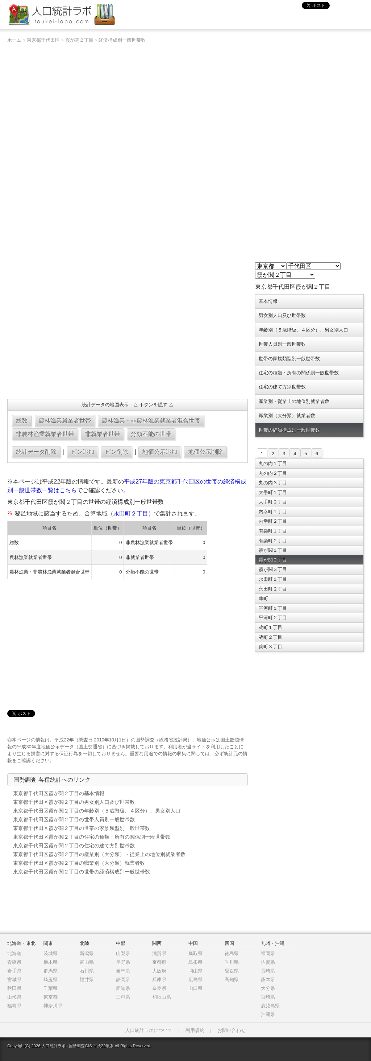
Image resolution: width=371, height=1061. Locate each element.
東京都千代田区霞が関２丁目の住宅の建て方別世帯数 (74, 845)
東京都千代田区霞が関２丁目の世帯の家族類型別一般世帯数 (81, 828)
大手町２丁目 (273, 502)
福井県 (87, 979)
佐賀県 (268, 962)
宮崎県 (268, 997)
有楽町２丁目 (273, 540)
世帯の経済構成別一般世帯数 (289, 430)
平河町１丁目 (273, 608)
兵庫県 (159, 979)
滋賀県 (159, 953)
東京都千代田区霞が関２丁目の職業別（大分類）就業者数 (79, 863)
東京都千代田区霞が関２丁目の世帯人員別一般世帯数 (74, 819)
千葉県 (50, 988)
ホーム (14, 40)
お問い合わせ (231, 1030)
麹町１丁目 (270, 627)
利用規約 (195, 1030)
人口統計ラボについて (148, 1030)
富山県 (87, 962)
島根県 (195, 962)
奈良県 (159, 988)
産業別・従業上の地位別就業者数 (294, 401)
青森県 (14, 962)
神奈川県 (52, 1005)
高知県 (232, 979)
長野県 (123, 962)
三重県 (123, 997)
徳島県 (232, 953)
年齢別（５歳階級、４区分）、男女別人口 (303, 330)
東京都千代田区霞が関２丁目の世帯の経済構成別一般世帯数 (81, 872)
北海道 (14, 953)
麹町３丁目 (270, 646)
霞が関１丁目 (273, 550)
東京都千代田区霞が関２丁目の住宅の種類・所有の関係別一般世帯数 (91, 837)
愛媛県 (232, 971)
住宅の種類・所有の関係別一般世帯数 (299, 372)
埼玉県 (50, 979)
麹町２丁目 (270, 637)
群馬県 (50, 971)
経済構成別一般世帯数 (122, 40)
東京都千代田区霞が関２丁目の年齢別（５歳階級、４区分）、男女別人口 (96, 811)
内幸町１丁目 (273, 511)
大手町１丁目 (273, 492)
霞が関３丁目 (273, 569)
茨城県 (50, 953)
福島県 (14, 1005)
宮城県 (14, 979)
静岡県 (123, 979)
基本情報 (268, 301)
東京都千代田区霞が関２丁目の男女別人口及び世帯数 (74, 802)
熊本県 (268, 979)
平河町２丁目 (273, 617)
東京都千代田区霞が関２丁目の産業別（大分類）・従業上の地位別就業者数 (99, 854)
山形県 (14, 997)
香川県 (232, 962)
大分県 (268, 988)
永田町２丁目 (130, 513)
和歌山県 (161, 997)
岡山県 (195, 971)
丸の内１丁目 (273, 463)
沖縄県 (268, 1014)
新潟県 (87, 953)
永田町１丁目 (273, 579)
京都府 (159, 962)
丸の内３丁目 (273, 482)
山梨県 (123, 953)
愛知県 (123, 988)
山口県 (195, 988)
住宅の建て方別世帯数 (282, 387)
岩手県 (14, 971)
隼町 (263, 598)
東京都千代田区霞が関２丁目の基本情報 (58, 793)
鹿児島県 (270, 1005)
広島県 (195, 979)
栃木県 (50, 962)
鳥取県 (195, 953)
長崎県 (268, 971)
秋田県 (14, 988)
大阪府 (159, 971)
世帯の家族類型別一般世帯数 (289, 358)
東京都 (50, 997)
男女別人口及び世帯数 (282, 315)
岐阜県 (123, 971)
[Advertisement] (127, 341)
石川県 (87, 971)
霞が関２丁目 (79, 40)
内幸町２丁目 (273, 521)
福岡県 (268, 953)
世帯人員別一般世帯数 (282, 344)
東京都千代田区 (43, 40)
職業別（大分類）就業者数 (287, 415)
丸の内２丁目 (273, 473)
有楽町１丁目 (273, 531)
